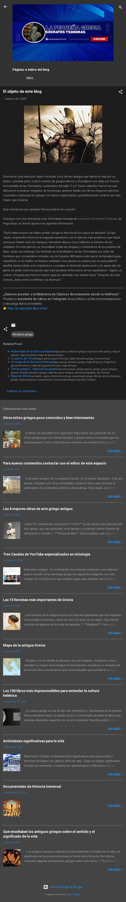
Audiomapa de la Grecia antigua (31, 351)
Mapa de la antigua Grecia (24, 645)
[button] (120, 92)
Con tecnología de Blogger (63, 887)
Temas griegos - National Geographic (35, 369)
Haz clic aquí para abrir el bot (27, 308)
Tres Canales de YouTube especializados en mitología (46, 554)
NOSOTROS (24, 78)
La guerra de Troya (23, 358)
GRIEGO (44, 78)
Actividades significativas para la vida (33, 741)
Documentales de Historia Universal (32, 786)
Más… (61, 78)
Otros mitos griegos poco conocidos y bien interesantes (48, 418)
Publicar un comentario (22, 391)
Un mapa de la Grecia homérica (31, 362)
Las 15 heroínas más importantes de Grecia (38, 600)
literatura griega (23, 334)
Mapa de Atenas (21, 376)
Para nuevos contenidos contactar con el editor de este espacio (54, 463)
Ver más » (115, 451)
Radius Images (73, 894)
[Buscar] (120, 8)
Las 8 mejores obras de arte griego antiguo (38, 509)
